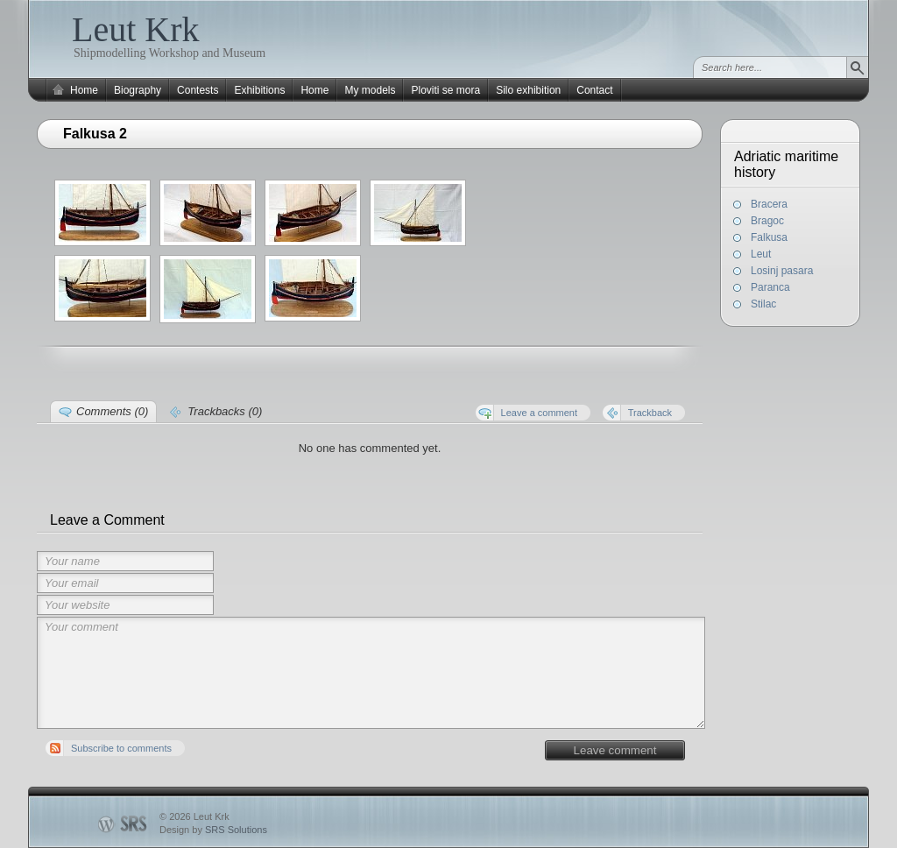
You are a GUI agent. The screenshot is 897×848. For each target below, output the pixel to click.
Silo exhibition (528, 90)
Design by (213, 829)
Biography (137, 90)
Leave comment (615, 750)
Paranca (770, 287)
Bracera (769, 204)
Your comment (371, 673)
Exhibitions (259, 90)
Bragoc (767, 221)
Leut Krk (136, 29)
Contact (594, 90)
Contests (197, 90)
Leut (761, 254)
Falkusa (769, 237)
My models (369, 90)
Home (84, 90)
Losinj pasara (782, 271)
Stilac (763, 304)
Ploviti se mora (445, 90)
